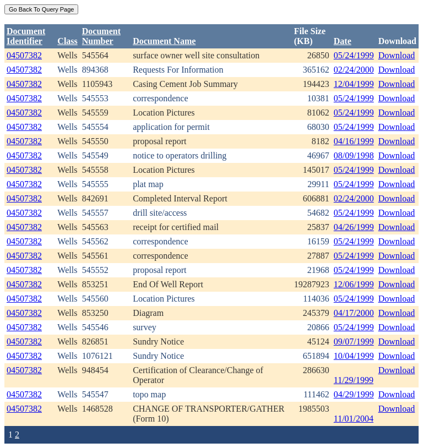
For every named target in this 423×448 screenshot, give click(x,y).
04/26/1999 (354, 227)
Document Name (164, 41)
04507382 (24, 55)
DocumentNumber (101, 36)
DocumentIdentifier (26, 36)
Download (396, 55)
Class (67, 41)
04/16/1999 (354, 141)
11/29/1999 (353, 380)
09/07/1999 (354, 341)
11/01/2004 (353, 418)
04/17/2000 (354, 313)
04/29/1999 (354, 394)
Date (342, 41)
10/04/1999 (354, 355)
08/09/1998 (354, 155)
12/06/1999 (354, 284)
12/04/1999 (354, 84)
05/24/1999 (354, 55)
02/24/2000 (354, 69)
